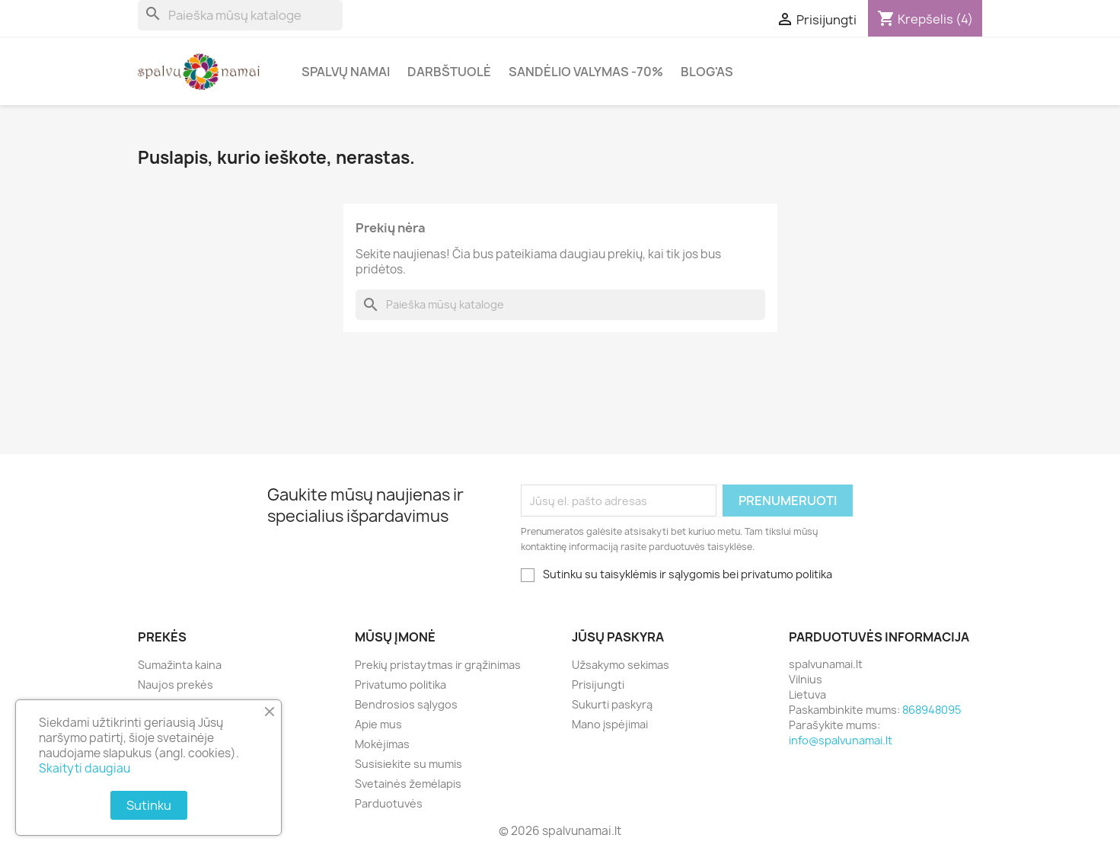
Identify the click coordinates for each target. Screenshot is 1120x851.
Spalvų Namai (346, 71)
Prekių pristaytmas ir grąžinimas (438, 664)
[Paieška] (240, 15)
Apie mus (378, 724)
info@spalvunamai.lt (840, 740)
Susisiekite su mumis (408, 764)
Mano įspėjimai (610, 724)
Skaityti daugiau (84, 768)
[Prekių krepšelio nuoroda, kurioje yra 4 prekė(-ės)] (925, 19)
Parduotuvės (389, 803)
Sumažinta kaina (180, 664)
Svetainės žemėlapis (408, 783)
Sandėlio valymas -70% (586, 71)
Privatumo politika (400, 684)
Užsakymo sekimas (620, 664)
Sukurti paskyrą (612, 704)
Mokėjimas (382, 744)
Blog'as (707, 71)
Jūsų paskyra (618, 637)
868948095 (931, 709)
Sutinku (148, 805)
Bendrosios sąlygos (406, 704)
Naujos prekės (175, 684)
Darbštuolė (449, 71)
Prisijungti (598, 684)
